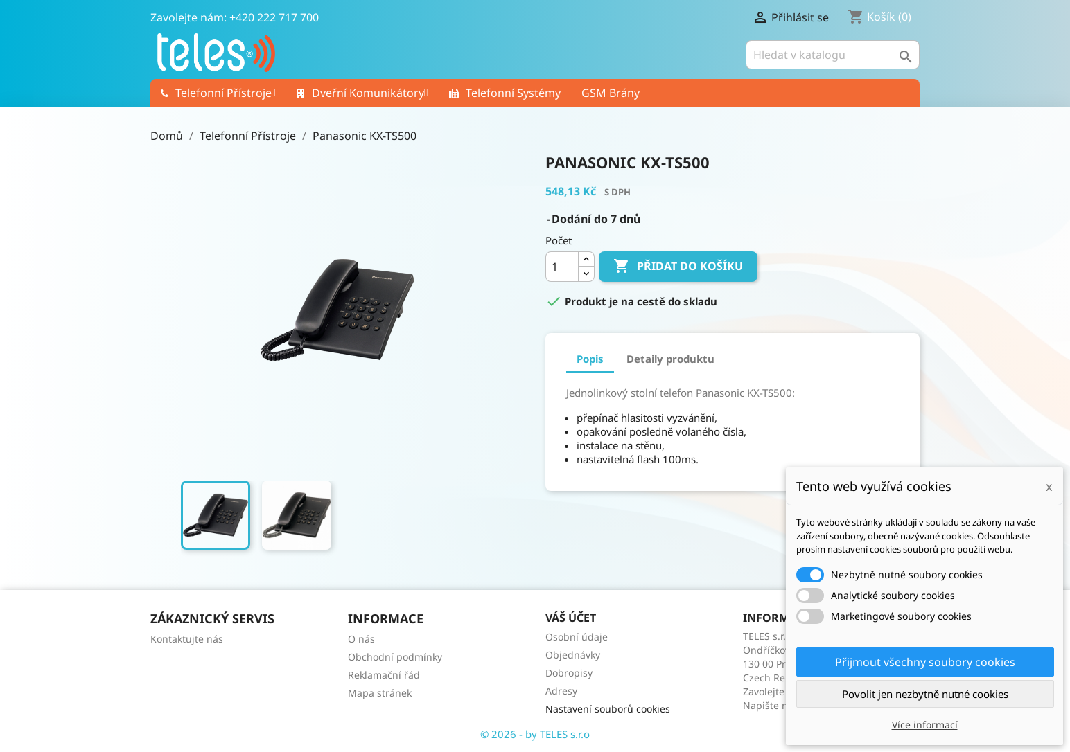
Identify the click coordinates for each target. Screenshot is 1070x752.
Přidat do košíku (678, 267)
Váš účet (570, 617)
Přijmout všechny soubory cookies (925, 662)
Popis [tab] (590, 359)
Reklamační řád (384, 674)
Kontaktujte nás (186, 638)
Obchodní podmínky (395, 656)
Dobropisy (569, 672)
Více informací (925, 724)
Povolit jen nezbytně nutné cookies (925, 694)
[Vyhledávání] (833, 54)
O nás (361, 638)
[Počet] (562, 266)
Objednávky (572, 654)
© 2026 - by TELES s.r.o (535, 734)
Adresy (561, 690)
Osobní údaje (576, 636)
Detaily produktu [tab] (670, 359)
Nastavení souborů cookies (607, 708)
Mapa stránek (380, 692)
